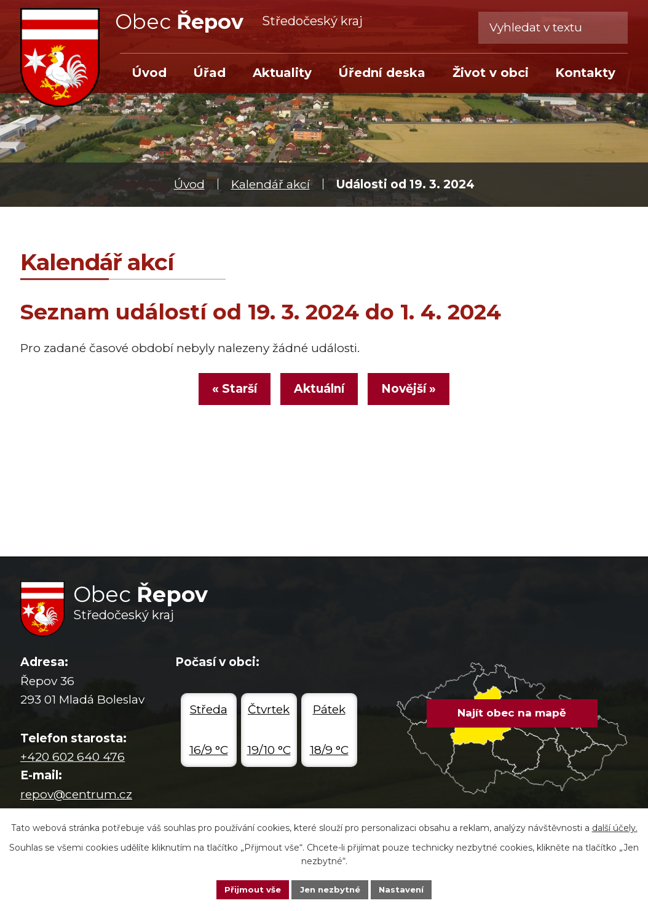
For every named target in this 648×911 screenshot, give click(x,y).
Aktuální (319, 392)
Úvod (189, 184)
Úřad (209, 72)
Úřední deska (381, 72)
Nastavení (405, 888)
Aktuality (282, 72)
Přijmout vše (249, 888)
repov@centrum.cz (76, 794)
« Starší (226, 392)
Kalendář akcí (270, 184)
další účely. (615, 826)
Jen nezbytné (330, 888)
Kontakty (585, 72)
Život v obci (490, 72)
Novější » (416, 392)
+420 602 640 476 (72, 757)
